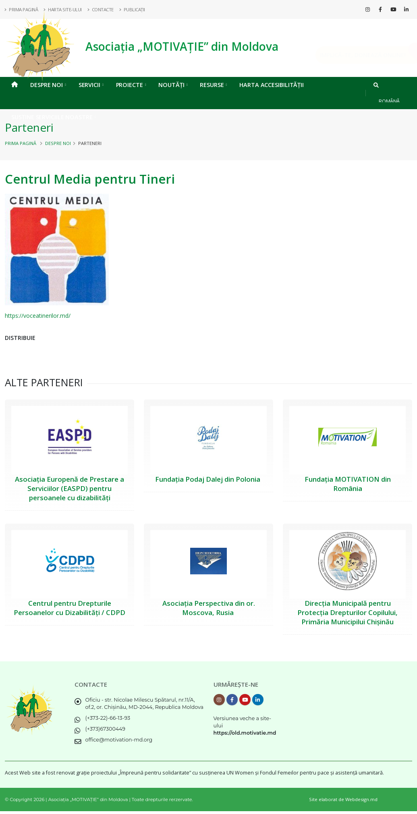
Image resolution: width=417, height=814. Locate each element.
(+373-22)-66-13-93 (108, 718)
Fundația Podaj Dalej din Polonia (208, 479)
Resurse (213, 85)
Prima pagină (20, 143)
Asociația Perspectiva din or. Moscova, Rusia (208, 608)
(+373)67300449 (105, 729)
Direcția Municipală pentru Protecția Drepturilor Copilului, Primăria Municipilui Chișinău (347, 612)
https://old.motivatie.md (245, 733)
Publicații (132, 9)
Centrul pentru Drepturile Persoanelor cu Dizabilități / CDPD (69, 608)
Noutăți (172, 85)
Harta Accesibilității (271, 85)
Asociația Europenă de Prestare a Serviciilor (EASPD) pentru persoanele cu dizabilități (69, 488)
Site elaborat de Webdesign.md (343, 799)
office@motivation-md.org (119, 740)
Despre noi (48, 85)
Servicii (91, 85)
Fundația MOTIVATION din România (348, 483)
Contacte (101, 9)
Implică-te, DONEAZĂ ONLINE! (351, 55)
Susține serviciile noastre (53, 117)
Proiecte (131, 85)
